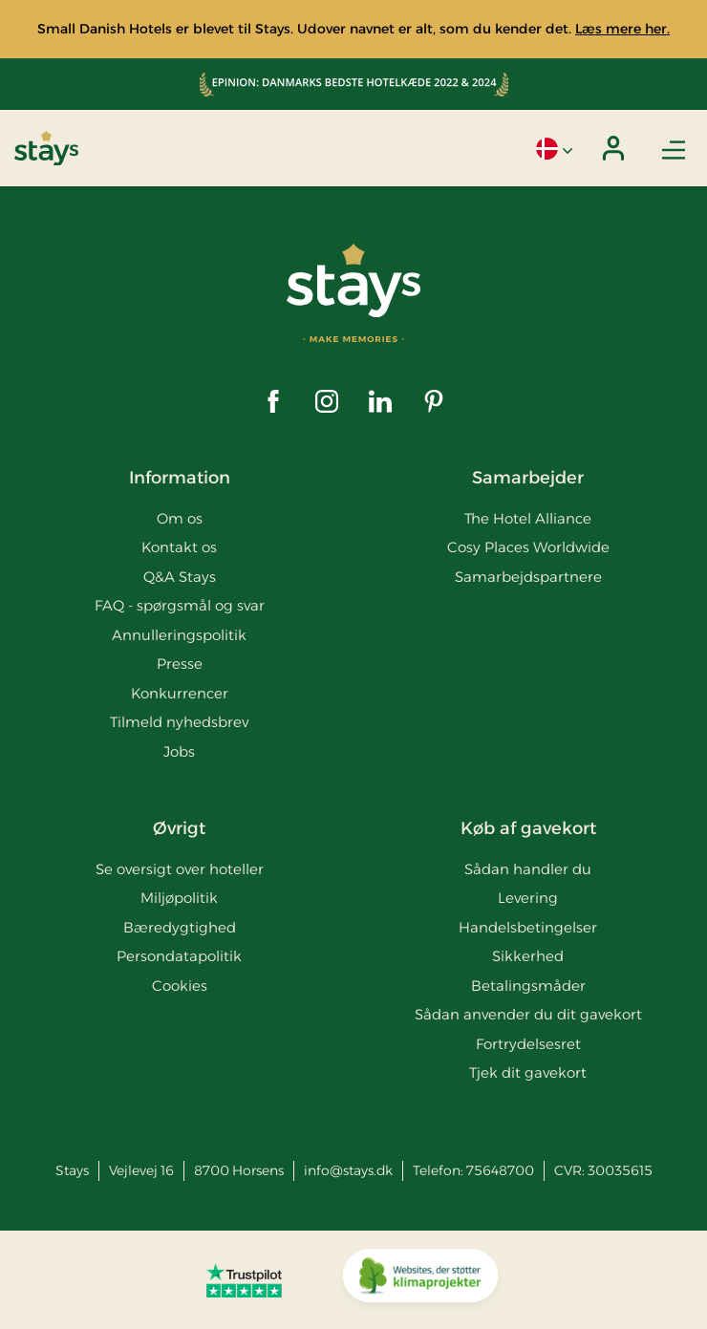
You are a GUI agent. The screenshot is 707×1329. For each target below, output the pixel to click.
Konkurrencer (179, 693)
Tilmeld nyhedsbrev (179, 722)
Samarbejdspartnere (528, 577)
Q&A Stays (179, 577)
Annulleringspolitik (179, 635)
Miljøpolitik (179, 898)
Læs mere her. (622, 28)
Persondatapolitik (179, 956)
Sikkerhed (528, 956)
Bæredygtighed (179, 927)
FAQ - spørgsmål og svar (180, 605)
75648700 (500, 1170)
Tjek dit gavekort (528, 1072)
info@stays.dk (348, 1170)
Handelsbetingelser (528, 927)
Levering (528, 898)
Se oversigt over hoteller (180, 869)
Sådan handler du (527, 869)
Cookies (179, 985)
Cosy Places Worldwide (528, 547)
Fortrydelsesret (528, 1044)
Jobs (179, 751)
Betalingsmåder (528, 985)
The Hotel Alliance (527, 518)
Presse (180, 663)
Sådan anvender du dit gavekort (528, 1014)
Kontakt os (179, 547)
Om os (180, 518)
